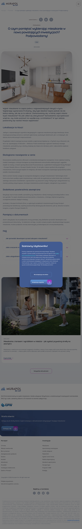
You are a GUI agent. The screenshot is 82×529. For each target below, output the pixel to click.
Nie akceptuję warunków (41, 274)
